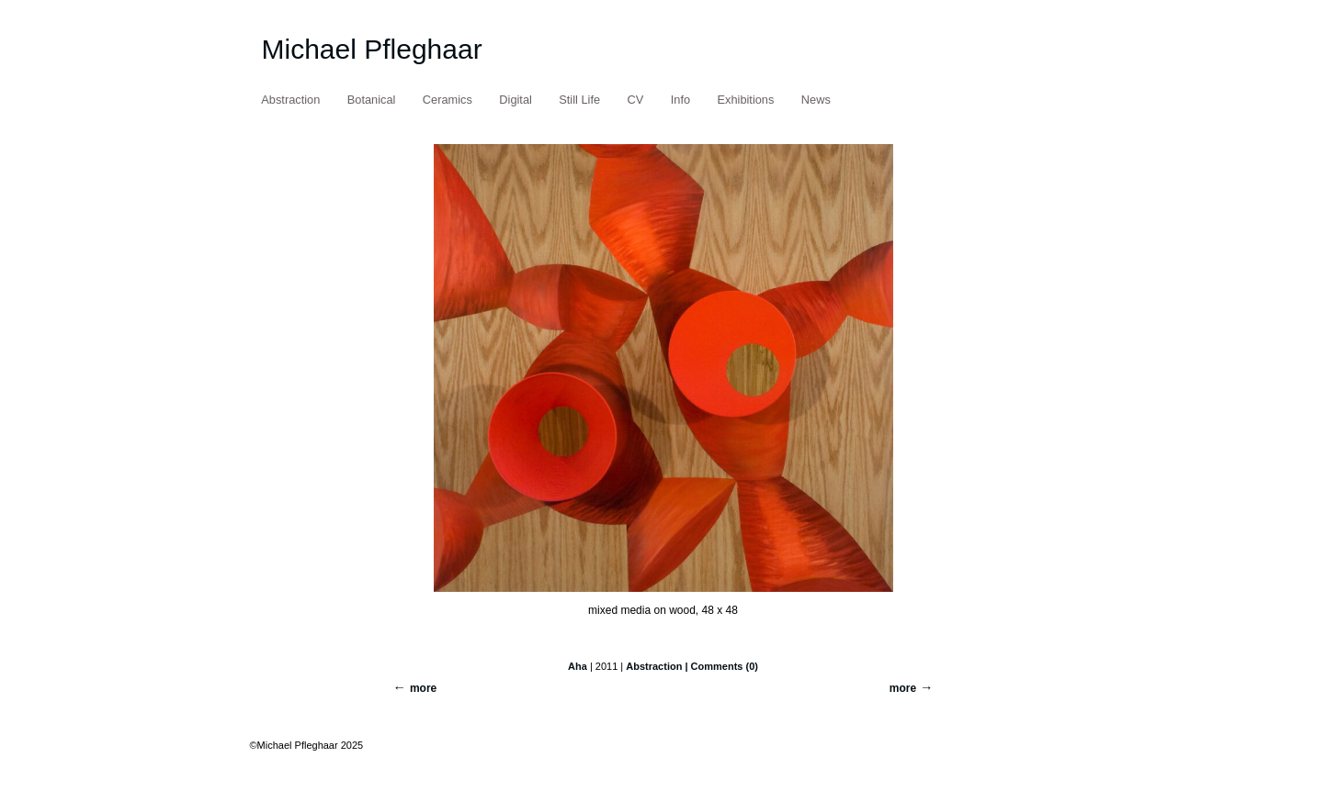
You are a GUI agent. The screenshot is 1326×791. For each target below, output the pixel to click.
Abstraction (290, 99)
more (903, 688)
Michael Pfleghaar (372, 49)
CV (636, 99)
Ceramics (447, 99)
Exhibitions (746, 99)
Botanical (371, 99)
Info (680, 99)
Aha (577, 666)
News (816, 99)
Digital (515, 99)
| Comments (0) (721, 666)
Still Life (579, 99)
